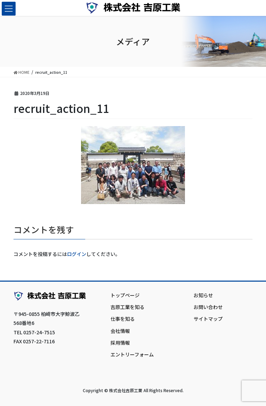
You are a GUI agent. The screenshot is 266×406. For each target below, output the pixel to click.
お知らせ (203, 295)
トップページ (125, 295)
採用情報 (120, 342)
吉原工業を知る (127, 306)
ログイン (76, 253)
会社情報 (120, 330)
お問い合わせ (208, 306)
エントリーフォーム (132, 354)
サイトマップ (208, 318)
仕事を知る (122, 318)
